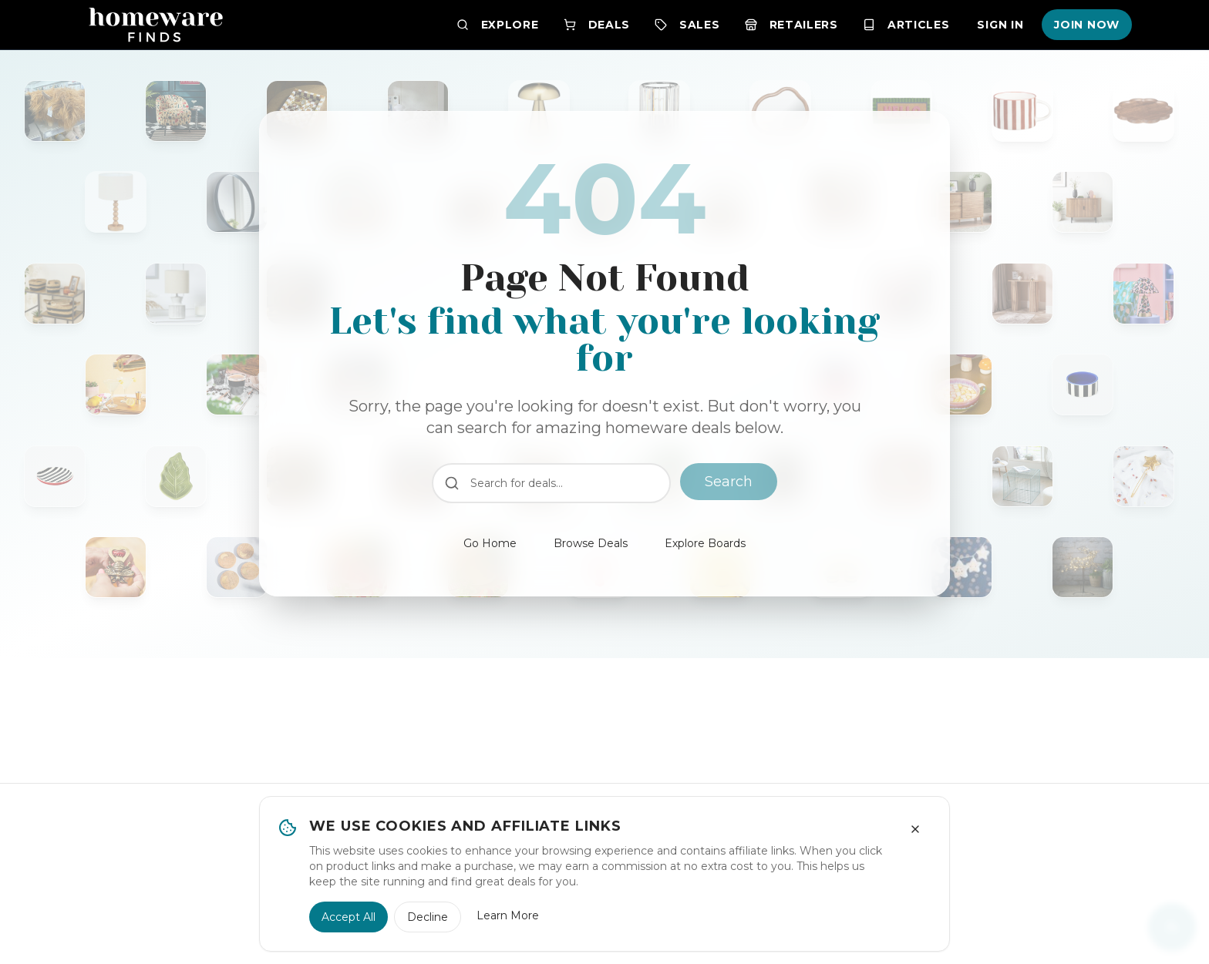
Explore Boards (705, 543)
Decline (427, 917)
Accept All (348, 917)
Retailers (791, 25)
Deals (597, 25)
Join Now (1087, 25)
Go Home (490, 543)
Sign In (1000, 25)
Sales (687, 25)
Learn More (508, 915)
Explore (497, 25)
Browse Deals (591, 543)
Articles (906, 25)
